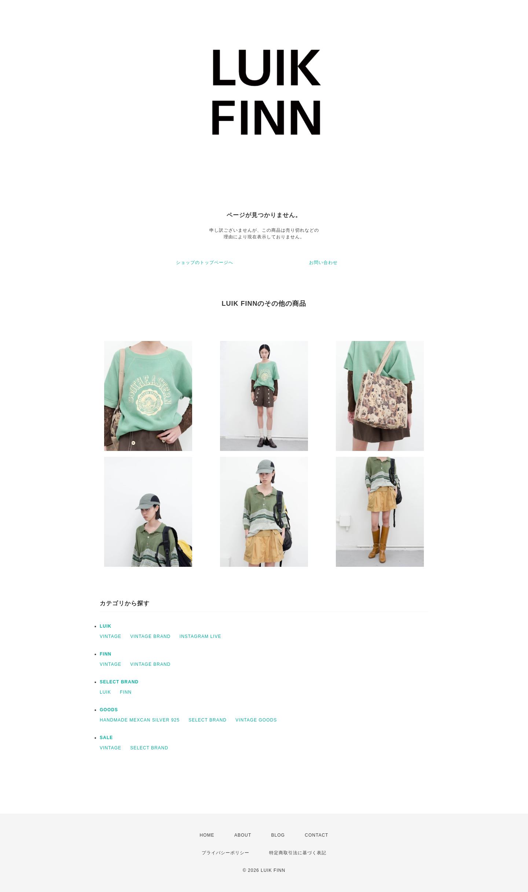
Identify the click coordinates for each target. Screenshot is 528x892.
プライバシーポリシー (225, 852)
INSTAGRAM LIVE (200, 636)
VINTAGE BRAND (150, 636)
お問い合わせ (323, 262)
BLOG (278, 835)
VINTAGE (110, 636)
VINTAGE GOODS (256, 720)
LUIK (105, 626)
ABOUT (242, 835)
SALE (106, 737)
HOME (207, 835)
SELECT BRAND (119, 681)
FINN (105, 654)
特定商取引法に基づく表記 (297, 852)
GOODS (109, 709)
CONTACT (316, 835)
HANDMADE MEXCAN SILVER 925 (140, 720)
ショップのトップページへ (204, 262)
